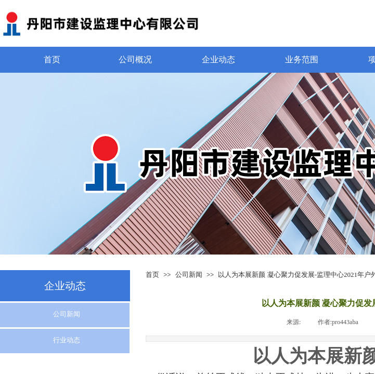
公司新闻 (188, 274)
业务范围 (301, 59)
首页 (52, 59)
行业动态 (66, 340)
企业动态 (218, 59)
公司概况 (135, 59)
